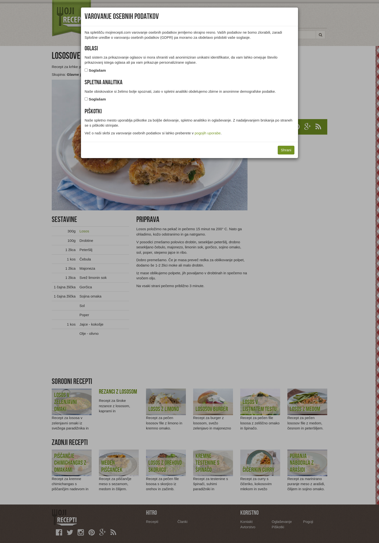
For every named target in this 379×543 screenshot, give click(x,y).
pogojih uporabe (208, 133)
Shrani (286, 150)
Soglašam (97, 70)
